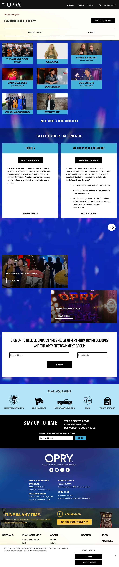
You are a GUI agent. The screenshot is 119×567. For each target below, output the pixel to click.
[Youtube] (57, 420)
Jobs (105, 485)
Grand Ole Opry (21, 21)
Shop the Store (28, 504)
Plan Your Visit (31, 485)
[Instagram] (62, 420)
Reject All (88, 556)
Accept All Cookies (89, 562)
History (53, 497)
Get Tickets (103, 21)
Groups (86, 485)
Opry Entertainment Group (61, 504)
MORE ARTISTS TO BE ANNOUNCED (59, 106)
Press (52, 507)
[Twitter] (51, 420)
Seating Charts (28, 497)
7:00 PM (87, 32)
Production (109, 496)
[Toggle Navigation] (4, 4)
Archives (107, 491)
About (54, 485)
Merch (91, 5)
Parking (25, 500)
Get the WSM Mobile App (74, 472)
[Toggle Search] (100, 5)
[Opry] (14, 5)
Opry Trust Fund (57, 500)
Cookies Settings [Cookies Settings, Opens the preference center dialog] (88, 550)
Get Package (88, 145)
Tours (81, 5)
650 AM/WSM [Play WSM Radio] (69, 464)
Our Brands (110, 5)
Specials (8, 485)
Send (59, 314)
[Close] (115, 555)
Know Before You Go (30, 490)
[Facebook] (68, 420)
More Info (30, 198)
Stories (53, 490)
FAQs (24, 493)
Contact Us (55, 511)
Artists (53, 493)
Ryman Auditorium (30, 507)
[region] (59, 556)
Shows (70, 5)
